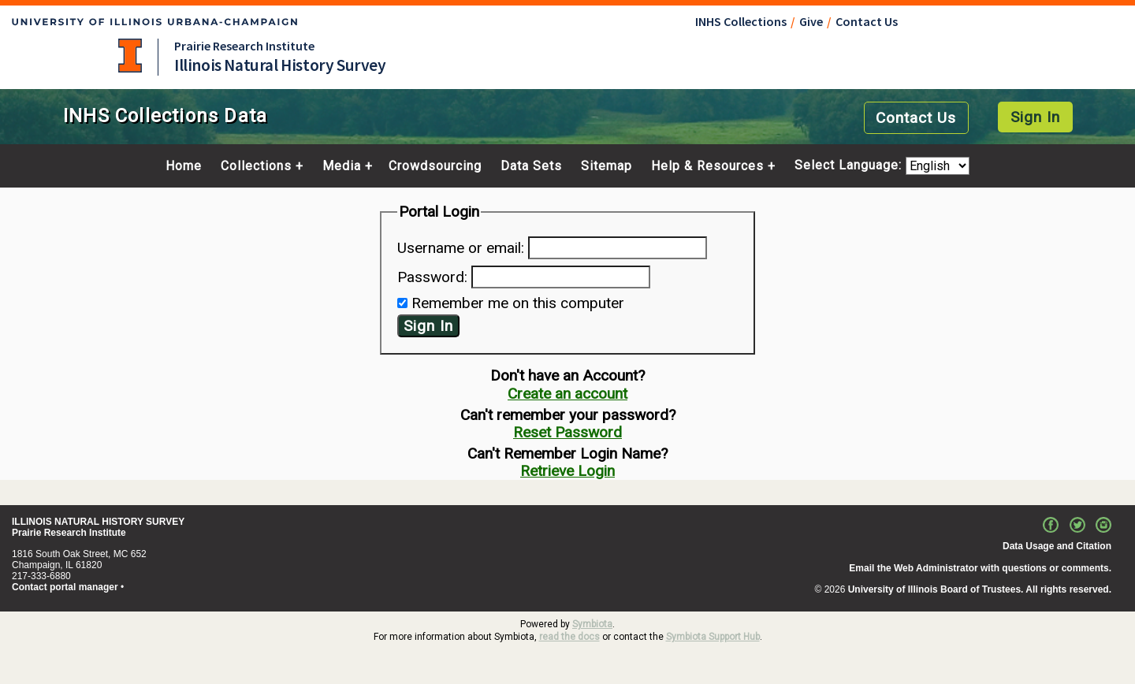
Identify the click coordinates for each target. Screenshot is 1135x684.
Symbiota (592, 624)
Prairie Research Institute (244, 46)
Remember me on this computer (517, 303)
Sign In (1035, 117)
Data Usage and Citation (1057, 546)
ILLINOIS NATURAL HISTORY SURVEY (98, 521)
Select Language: (850, 165)
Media (341, 166)
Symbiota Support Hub (713, 636)
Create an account (567, 394)
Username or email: (460, 248)
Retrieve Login (567, 471)
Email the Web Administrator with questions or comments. (980, 568)
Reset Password (567, 432)
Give (811, 21)
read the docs (569, 636)
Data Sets (531, 166)
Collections (256, 166)
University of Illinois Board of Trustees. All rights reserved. (979, 589)
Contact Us (866, 21)
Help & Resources (707, 166)
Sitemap (606, 166)
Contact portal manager (65, 587)
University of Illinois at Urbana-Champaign (130, 55)
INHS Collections (741, 21)
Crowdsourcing (435, 166)
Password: (432, 277)
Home (184, 166)
